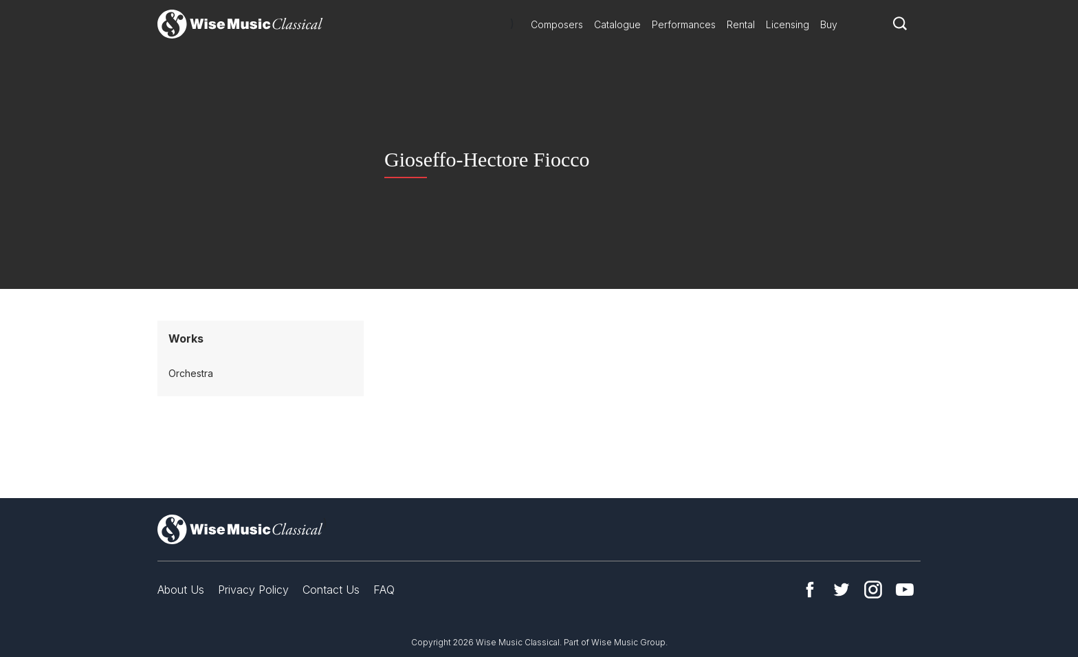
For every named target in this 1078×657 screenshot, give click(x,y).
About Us (180, 589)
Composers (557, 24)
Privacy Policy (253, 589)
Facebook (810, 590)
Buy (828, 24)
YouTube (905, 590)
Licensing (787, 24)
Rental (741, 24)
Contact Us (331, 589)
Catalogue (617, 24)
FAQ (384, 589)
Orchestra (190, 373)
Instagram (873, 590)
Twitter (841, 590)
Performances (684, 24)
